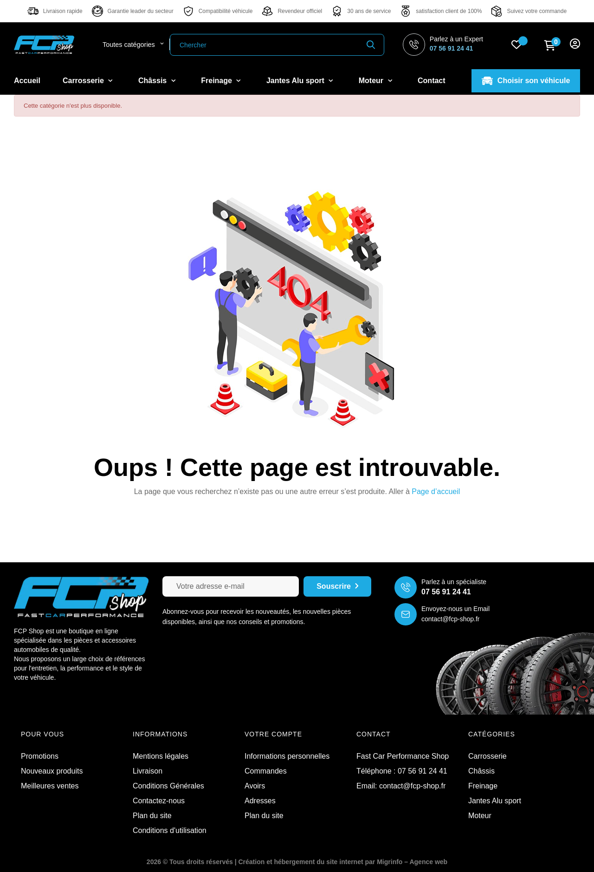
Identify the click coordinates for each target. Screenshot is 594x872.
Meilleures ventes (50, 786)
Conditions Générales (168, 786)
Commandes (266, 771)
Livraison (147, 771)
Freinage (482, 786)
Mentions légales (160, 756)
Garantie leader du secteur (141, 11)
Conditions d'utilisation (170, 830)
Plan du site (152, 816)
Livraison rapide (63, 11)
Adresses (260, 801)
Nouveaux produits (52, 771)
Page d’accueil (436, 491)
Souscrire (337, 586)
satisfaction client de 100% (449, 11)
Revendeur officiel (300, 11)
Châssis (481, 771)
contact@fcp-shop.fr (450, 619)
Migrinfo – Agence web (412, 861)
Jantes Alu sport (494, 801)
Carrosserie (487, 756)
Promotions (39, 756)
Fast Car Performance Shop (402, 756)
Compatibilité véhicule (226, 11)
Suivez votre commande (537, 11)
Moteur (479, 816)
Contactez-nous (159, 801)
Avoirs (255, 786)
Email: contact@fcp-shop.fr (401, 786)
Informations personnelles (287, 756)
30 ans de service (369, 11)
